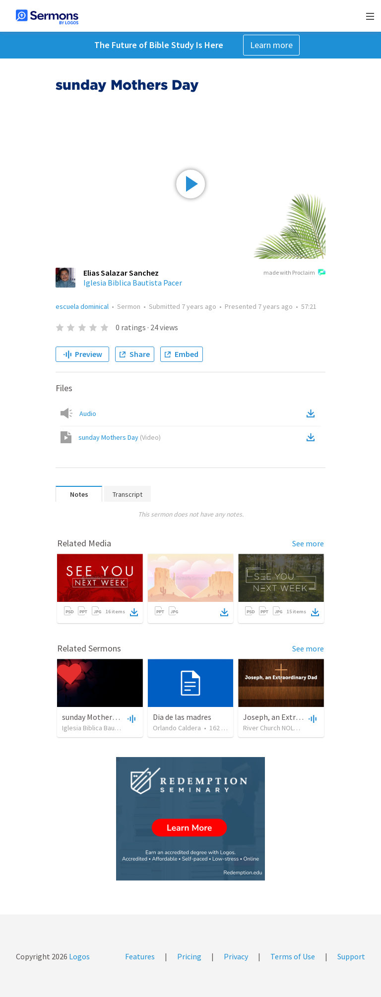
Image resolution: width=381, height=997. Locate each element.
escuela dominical (82, 306)
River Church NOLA (270, 727)
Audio (87, 413)
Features (140, 956)
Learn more (271, 45)
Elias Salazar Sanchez (121, 273)
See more (308, 543)
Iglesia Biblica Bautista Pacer (132, 283)
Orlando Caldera (177, 727)
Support (351, 956)
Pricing (189, 956)
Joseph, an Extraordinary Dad (292, 717)
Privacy (236, 956)
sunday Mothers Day (119, 437)
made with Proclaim (294, 273)
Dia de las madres (182, 717)
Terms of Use (292, 956)
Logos (78, 956)
